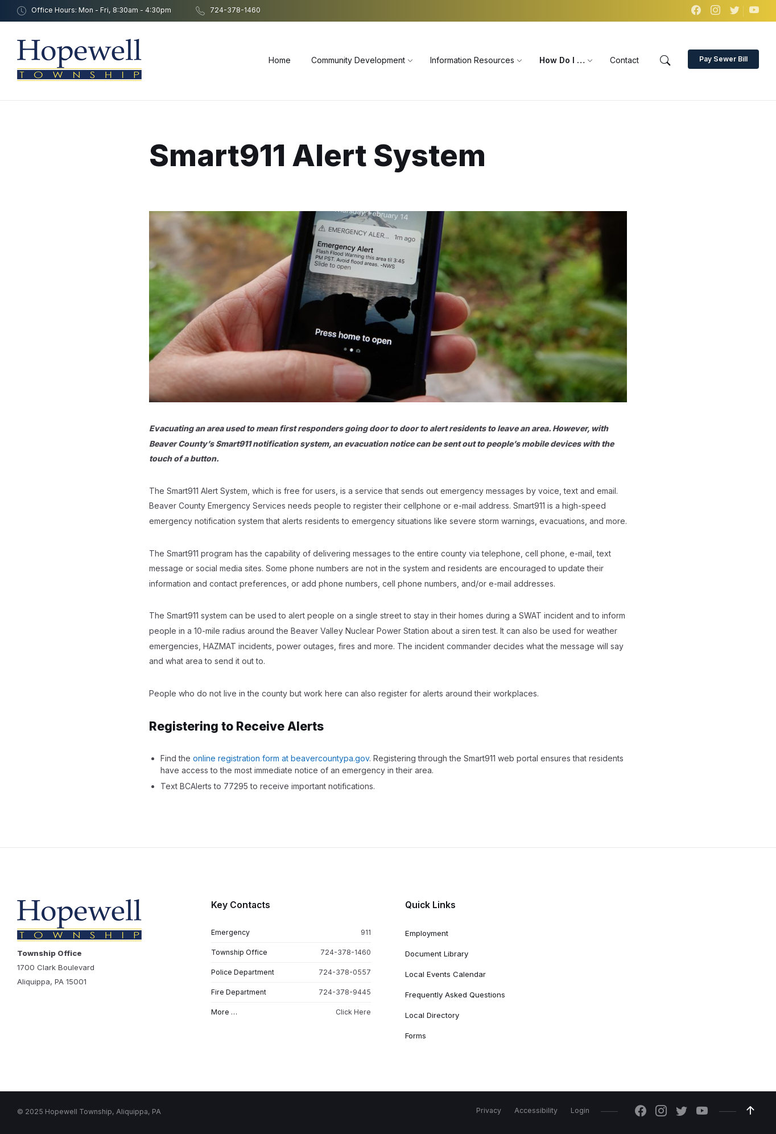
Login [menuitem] (580, 1110)
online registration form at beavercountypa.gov (281, 758)
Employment (426, 933)
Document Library (436, 953)
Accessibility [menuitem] (536, 1110)
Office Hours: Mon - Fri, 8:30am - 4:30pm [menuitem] (101, 10)
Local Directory (432, 1015)
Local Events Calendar (445, 974)
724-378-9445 (345, 992)
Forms (415, 1035)
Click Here (353, 1012)
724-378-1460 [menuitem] (235, 10)
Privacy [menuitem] (488, 1110)
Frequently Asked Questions (455, 994)
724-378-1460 (345, 952)
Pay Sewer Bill (723, 59)
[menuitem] (280, 60)
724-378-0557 (345, 972)
